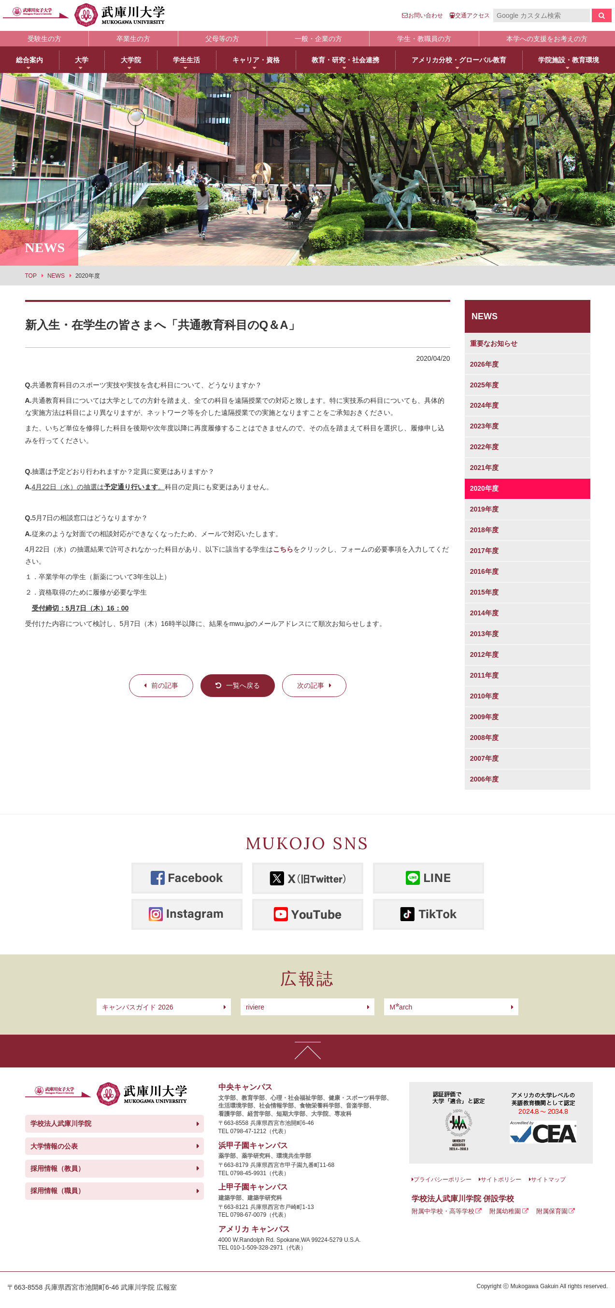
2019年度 (484, 509)
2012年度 (484, 654)
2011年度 (484, 675)
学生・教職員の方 (424, 39)
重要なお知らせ (493, 343)
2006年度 (484, 779)
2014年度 (484, 613)
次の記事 (310, 685)
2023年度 (484, 426)
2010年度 (484, 696)
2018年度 (484, 530)
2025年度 (484, 385)
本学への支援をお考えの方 (546, 39)
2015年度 (484, 592)
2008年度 (484, 737)
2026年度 (484, 364)
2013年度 (484, 634)
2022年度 (484, 447)
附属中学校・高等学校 (443, 1211)
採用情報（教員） (57, 1168)
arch (400, 1007)
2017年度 (484, 550)
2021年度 (484, 467)
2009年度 (484, 717)
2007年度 (484, 758)
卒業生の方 (133, 39)
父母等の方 (222, 39)
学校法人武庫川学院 (60, 1123)
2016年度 (484, 571)
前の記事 (164, 685)
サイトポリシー (501, 1179)
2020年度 (484, 488)
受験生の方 (44, 39)
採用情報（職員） (57, 1190)
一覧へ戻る (243, 685)
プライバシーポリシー (443, 1179)
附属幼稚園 (505, 1211)
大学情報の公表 (54, 1146)
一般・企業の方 (318, 39)
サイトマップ (548, 1179)
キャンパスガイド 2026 (137, 1007)
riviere (255, 1007)
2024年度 (484, 405)
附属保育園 (552, 1211)
